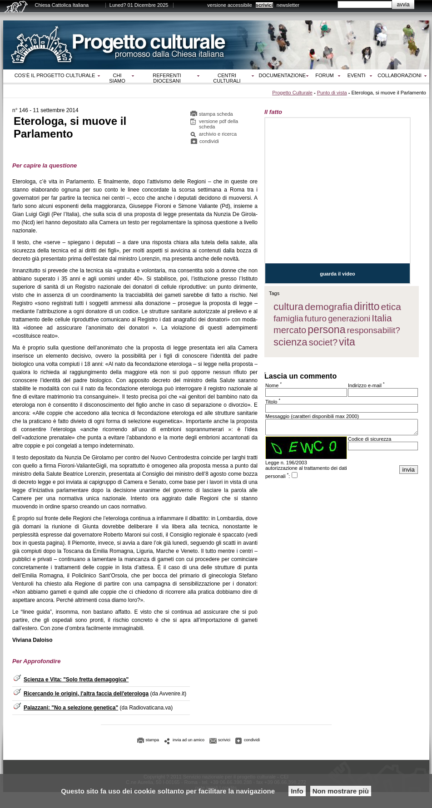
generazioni (349, 318)
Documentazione (282, 75)
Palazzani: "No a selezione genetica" (71, 708)
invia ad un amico (188, 740)
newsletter (288, 5)
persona (326, 329)
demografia (329, 306)
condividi (209, 141)
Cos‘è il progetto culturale (55, 75)
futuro (316, 318)
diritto (366, 306)
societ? (323, 342)
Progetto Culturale (292, 92)
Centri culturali (226, 78)
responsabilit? (373, 330)
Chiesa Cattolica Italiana (62, 5)
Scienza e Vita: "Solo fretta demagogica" (76, 679)
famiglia (288, 318)
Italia (382, 318)
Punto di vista (332, 92)
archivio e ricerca (218, 134)
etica (391, 306)
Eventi (357, 75)
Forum (324, 75)
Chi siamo (117, 78)
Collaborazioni (399, 75)
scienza (290, 342)
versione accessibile (229, 5)
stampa (152, 740)
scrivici (264, 5)
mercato (289, 330)
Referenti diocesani (167, 78)
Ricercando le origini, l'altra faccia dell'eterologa (86, 693)
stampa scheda (216, 114)
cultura (288, 306)
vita (347, 342)
